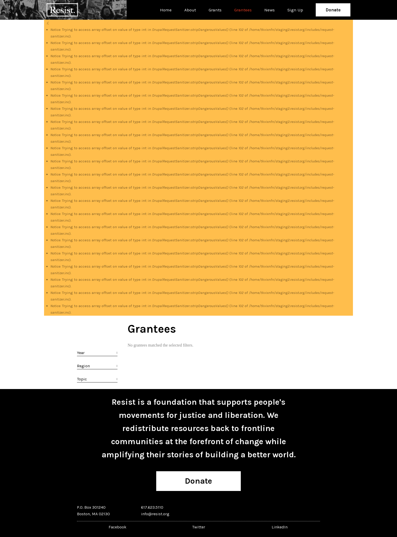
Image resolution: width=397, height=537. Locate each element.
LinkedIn (280, 527)
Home (166, 9)
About (190, 9)
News (269, 9)
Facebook (117, 527)
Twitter (198, 527)
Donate (333, 9)
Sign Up (295, 9)
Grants (215, 9)
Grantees (243, 9)
